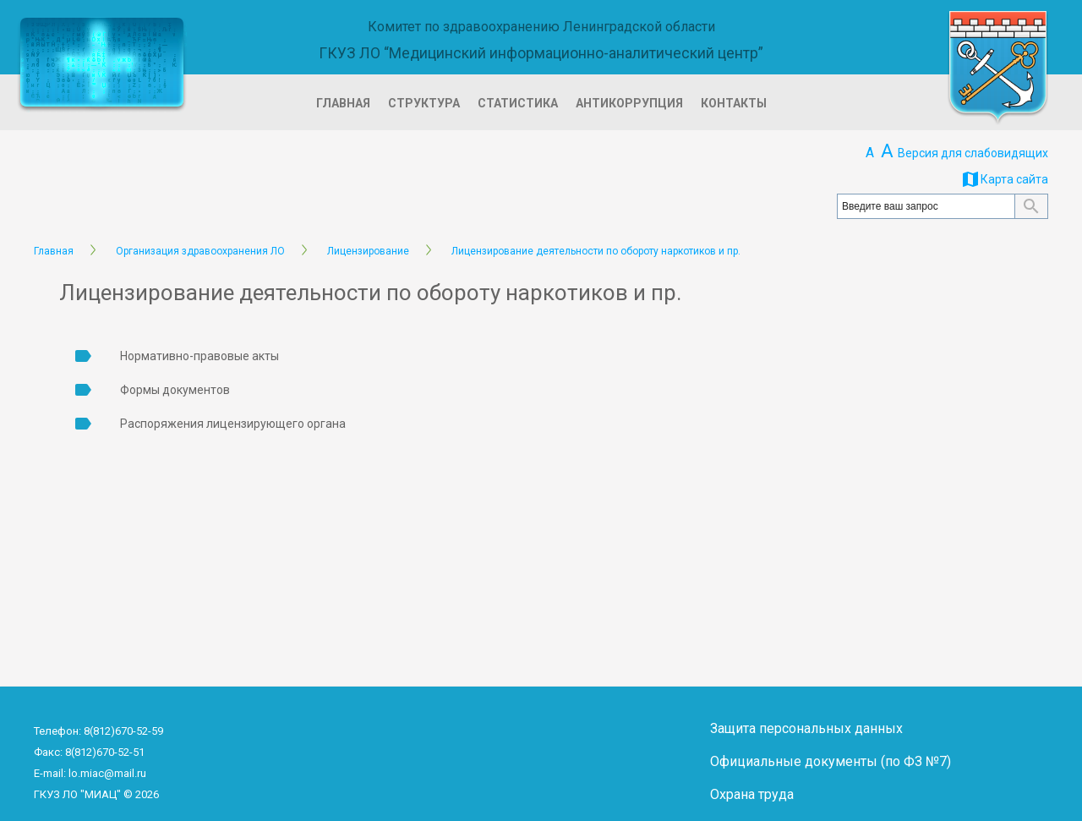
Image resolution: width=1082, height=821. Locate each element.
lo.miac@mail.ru (107, 773)
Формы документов (175, 390)
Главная (343, 103)
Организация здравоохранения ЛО (200, 251)
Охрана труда (752, 794)
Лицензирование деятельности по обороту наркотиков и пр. (595, 251)
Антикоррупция (629, 103)
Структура (424, 103)
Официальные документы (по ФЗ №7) (830, 761)
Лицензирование (368, 251)
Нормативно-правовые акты (199, 356)
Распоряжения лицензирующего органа (233, 423)
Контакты (734, 103)
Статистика (518, 103)
